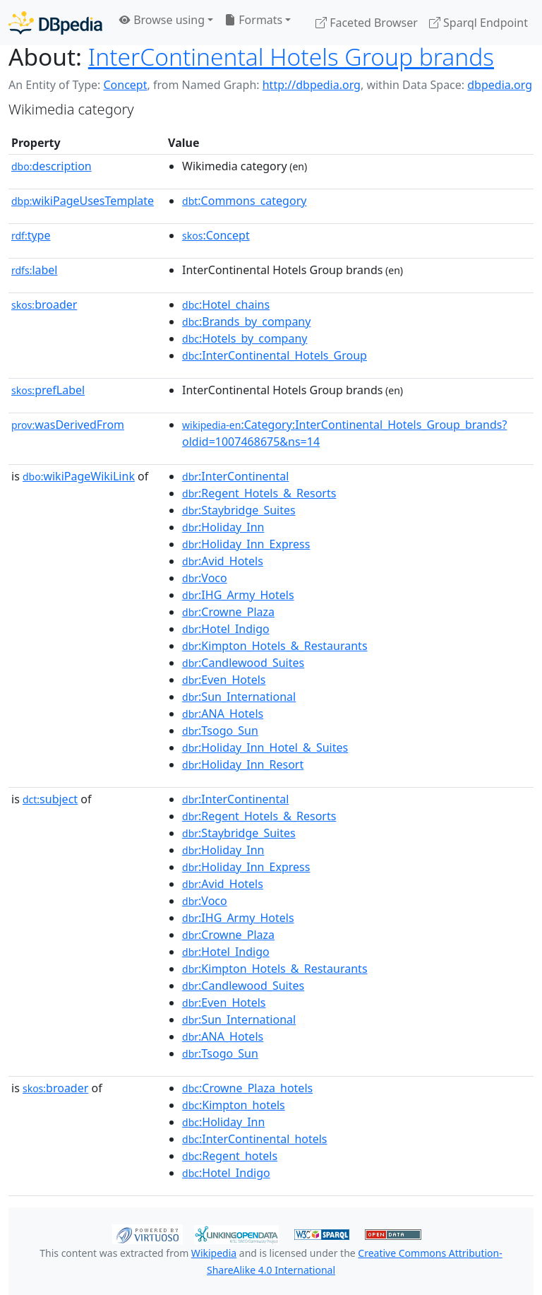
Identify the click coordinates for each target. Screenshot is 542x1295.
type (31, 235)
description (51, 166)
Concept (125, 85)
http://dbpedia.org (312, 85)
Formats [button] (253, 20)
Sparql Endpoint (478, 22)
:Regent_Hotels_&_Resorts (259, 493)
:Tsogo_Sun (220, 730)
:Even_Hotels (223, 679)
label (34, 270)
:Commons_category (244, 200)
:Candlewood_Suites (243, 662)
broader (44, 304)
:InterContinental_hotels (254, 1139)
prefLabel (48, 390)
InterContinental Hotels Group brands (291, 56)
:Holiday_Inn (223, 527)
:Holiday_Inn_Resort (242, 764)
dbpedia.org (499, 85)
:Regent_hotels (229, 1156)
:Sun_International (239, 696)
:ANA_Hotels (222, 713)
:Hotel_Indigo (226, 629)
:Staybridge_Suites (239, 510)
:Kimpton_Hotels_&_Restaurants (275, 646)
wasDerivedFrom (67, 424)
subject (50, 799)
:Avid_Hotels (222, 561)
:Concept (216, 235)
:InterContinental (235, 476)
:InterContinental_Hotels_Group (274, 355)
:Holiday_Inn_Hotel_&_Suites (265, 747)
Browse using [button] (162, 20)
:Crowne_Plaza (228, 612)
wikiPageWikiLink (79, 476)
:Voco (204, 578)
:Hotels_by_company (244, 338)
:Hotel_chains (226, 304)
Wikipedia (213, 1253)
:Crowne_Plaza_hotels (247, 1088)
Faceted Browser (366, 22)
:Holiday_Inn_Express (246, 544)
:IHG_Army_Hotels (238, 595)
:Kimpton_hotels (233, 1105)
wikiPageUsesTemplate (82, 200)
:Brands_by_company (246, 321)
